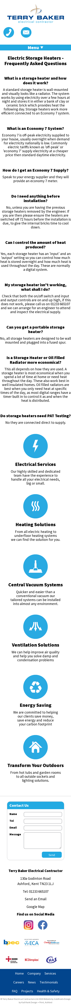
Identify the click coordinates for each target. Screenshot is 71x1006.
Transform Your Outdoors (35, 765)
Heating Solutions (36, 524)
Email (13, 827)
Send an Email (35, 899)
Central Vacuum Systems (35, 584)
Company (34, 973)
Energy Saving (35, 705)
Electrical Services (35, 464)
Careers (18, 982)
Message (15, 834)
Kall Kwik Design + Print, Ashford (36, 1002)
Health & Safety (48, 991)
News (32, 982)
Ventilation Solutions (35, 645)
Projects (27, 991)
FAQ (14, 991)
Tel (11, 821)
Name (13, 814)
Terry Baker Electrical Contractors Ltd (20, 999)
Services (50, 973)
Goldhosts (59, 999)
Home (19, 973)
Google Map (35, 906)
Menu (36, 47)
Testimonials (49, 982)
